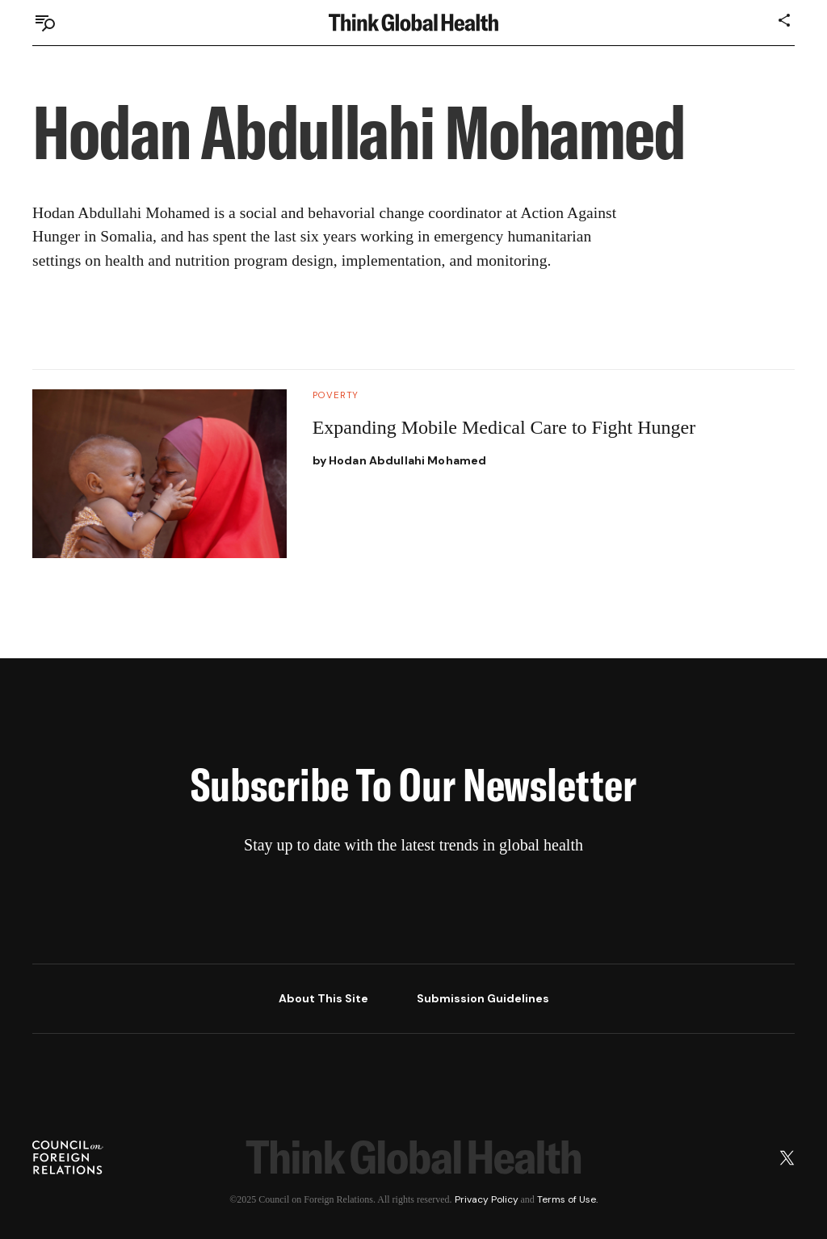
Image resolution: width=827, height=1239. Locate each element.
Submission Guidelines (483, 998)
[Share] (785, 20)
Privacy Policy (486, 1199)
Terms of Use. (567, 1199)
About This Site (323, 998)
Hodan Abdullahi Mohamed (407, 460)
